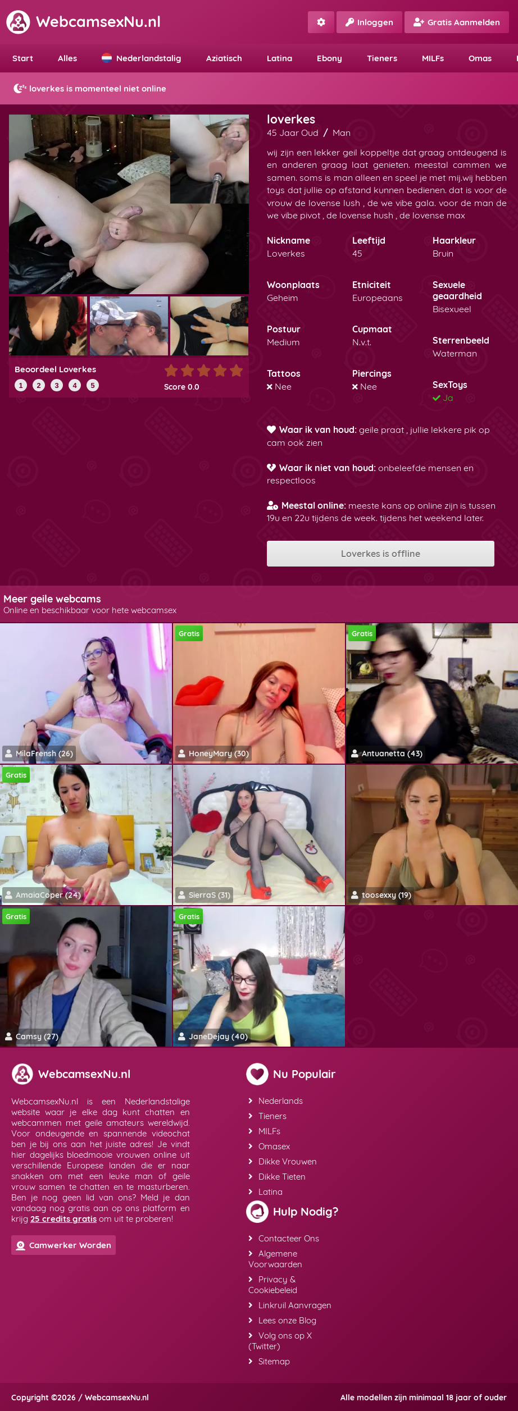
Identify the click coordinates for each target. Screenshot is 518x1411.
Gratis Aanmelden (457, 22)
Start (22, 58)
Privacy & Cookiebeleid (272, 1284)
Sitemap (269, 1361)
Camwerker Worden (63, 1245)
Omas (480, 58)
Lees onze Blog (282, 1320)
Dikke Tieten (277, 1176)
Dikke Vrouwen (282, 1161)
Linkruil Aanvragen (289, 1305)
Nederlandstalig (141, 58)
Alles (67, 58)
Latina (279, 58)
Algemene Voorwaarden (275, 1259)
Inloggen (369, 22)
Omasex (269, 1146)
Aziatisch (224, 58)
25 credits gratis (63, 1218)
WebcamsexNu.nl (83, 21)
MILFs (433, 58)
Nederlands (275, 1100)
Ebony (329, 58)
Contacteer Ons (283, 1238)
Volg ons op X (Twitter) (280, 1340)
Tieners (382, 58)
